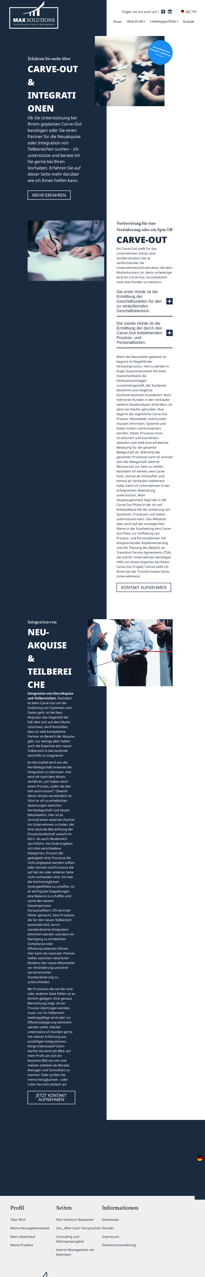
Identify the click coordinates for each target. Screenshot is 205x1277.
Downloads (110, 1219)
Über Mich (18, 1219)
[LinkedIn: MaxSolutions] (170, 12)
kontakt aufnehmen (144, 587)
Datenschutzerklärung (119, 1245)
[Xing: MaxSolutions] (163, 12)
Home (117, 22)
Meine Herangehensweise (29, 1228)
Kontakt (188, 22)
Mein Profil (135, 21)
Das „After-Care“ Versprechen (78, 1228)
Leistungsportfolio (163, 21)
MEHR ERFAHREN (49, 195)
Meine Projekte (21, 1245)
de (188, 11)
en (194, 11)
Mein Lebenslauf (22, 1236)
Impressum (110, 1236)
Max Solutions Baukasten (75, 1219)
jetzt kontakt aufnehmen (51, 1097)
